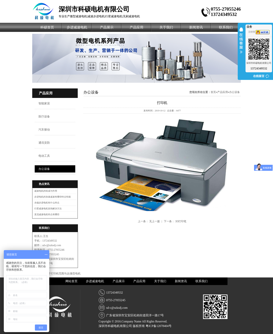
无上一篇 (155, 221)
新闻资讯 (196, 27)
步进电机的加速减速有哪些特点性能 (52, 196)
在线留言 (258, 76)
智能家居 (44, 103)
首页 (213, 92)
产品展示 (107, 27)
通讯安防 (44, 142)
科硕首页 (47, 27)
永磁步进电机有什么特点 (46, 202)
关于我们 (166, 27)
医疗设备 (44, 116)
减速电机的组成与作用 (45, 191)
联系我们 (226, 27)
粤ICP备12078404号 (159, 326)
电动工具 (44, 155)
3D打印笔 (180, 221)
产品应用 (136, 27)
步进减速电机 (77, 27)
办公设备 (44, 168)
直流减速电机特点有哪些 (46, 214)
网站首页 (71, 281)
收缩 (241, 43)
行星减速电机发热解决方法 (48, 208)
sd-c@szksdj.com (117, 307)
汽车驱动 (44, 129)
